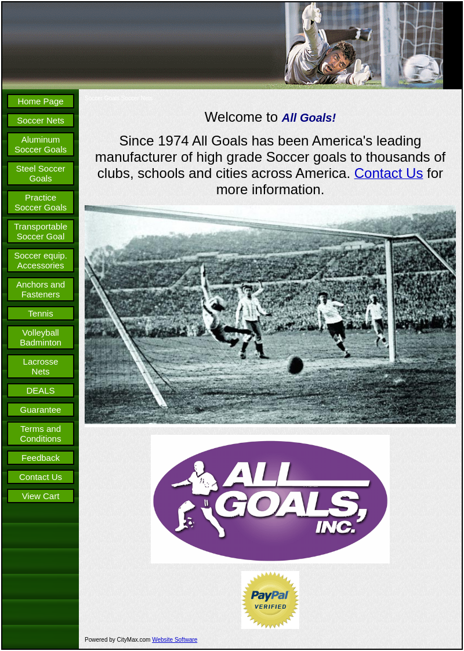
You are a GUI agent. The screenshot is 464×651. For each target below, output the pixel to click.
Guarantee (40, 409)
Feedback (40, 458)
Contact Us (40, 477)
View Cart (41, 496)
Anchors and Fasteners (40, 289)
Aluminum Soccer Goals (40, 144)
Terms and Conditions (40, 433)
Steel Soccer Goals (40, 173)
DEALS (40, 390)
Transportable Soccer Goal (40, 231)
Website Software (174, 640)
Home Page (40, 101)
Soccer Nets (40, 120)
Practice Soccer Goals (40, 202)
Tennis (40, 313)
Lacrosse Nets (41, 366)
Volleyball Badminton (40, 337)
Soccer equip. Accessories (40, 260)
